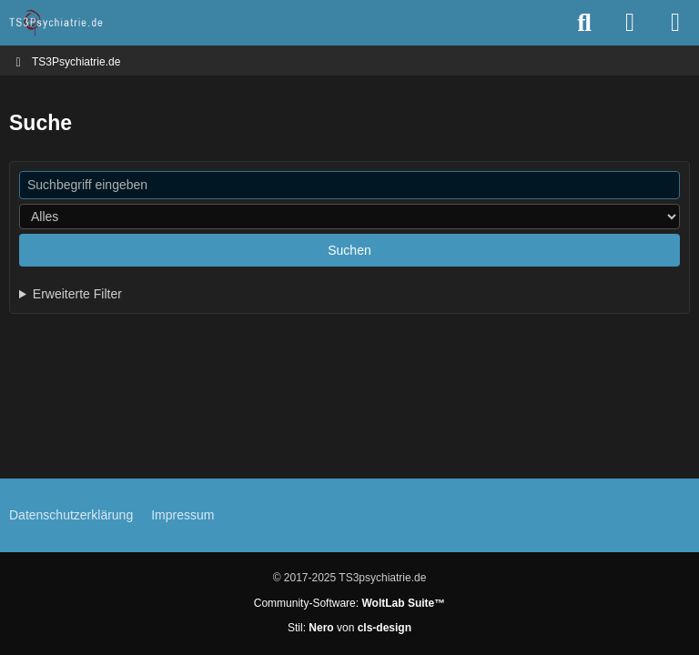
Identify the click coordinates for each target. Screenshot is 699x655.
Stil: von (349, 627)
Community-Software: (349, 603)
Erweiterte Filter (77, 294)
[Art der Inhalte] (349, 216)
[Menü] (675, 23)
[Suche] (584, 23)
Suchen (349, 250)
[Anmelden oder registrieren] (630, 22)
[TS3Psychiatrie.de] (56, 23)
